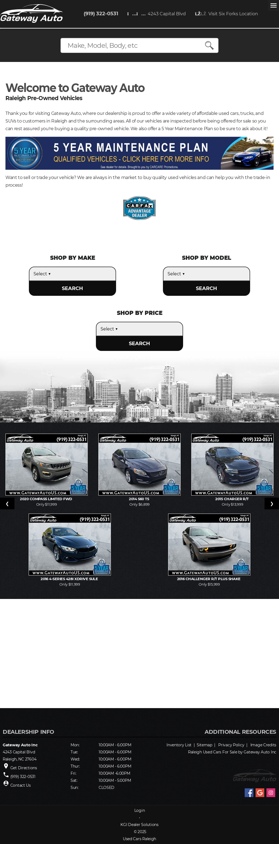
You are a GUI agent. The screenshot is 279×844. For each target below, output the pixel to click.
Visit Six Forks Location (226, 14)
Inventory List (179, 744)
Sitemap (204, 744)
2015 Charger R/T (232, 499)
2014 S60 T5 (139, 499)
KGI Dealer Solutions (139, 824)
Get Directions (23, 767)
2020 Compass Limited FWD (46, 499)
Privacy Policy (231, 744)
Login (139, 810)
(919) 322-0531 (101, 14)
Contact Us (20, 785)
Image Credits (263, 744)
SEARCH (72, 288)
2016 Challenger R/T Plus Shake (209, 579)
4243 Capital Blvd (157, 14)
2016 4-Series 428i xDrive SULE (70, 579)
